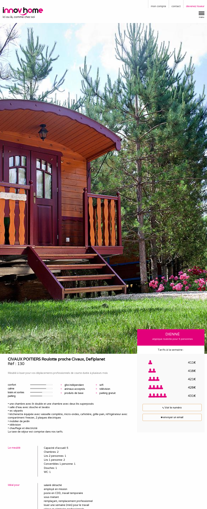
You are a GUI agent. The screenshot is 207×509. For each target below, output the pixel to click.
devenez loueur (195, 6)
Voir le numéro (172, 407)
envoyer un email (172, 417)
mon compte (158, 6)
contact (176, 6)
